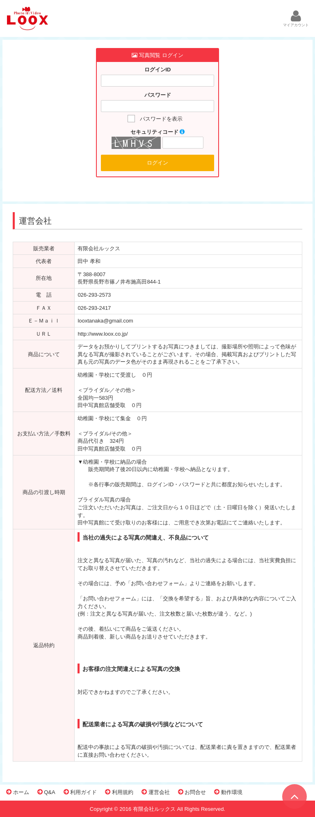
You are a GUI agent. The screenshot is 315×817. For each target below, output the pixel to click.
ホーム (17, 792)
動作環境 (228, 792)
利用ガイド (80, 792)
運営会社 (156, 792)
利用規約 (119, 792)
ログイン (157, 163)
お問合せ (192, 792)
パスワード (157, 95)
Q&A (46, 792)
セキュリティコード (157, 132)
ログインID (157, 69)
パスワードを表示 (161, 119)
